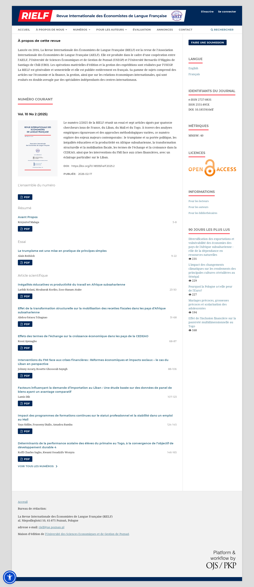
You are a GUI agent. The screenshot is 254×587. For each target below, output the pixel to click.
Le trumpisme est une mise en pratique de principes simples (62, 251)
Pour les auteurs (110, 29)
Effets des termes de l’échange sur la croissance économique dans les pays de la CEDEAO (83, 336)
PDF (26, 197)
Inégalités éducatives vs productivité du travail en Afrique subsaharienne (71, 284)
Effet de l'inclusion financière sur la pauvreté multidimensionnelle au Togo (212, 322)
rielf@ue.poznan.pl (51, 527)
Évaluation (142, 29)
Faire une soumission (207, 42)
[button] (9, 577)
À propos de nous (50, 29)
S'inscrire (207, 11)
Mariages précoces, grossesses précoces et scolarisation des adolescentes (209, 304)
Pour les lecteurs (199, 201)
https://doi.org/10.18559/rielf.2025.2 (92, 165)
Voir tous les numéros (36, 466)
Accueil (24, 29)
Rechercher (222, 29)
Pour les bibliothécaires (203, 213)
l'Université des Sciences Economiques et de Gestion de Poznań (87, 534)
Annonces (165, 29)
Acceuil (23, 502)
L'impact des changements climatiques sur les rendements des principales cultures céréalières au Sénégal (212, 270)
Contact (185, 29)
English (193, 68)
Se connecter (227, 11)
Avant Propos (28, 217)
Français (194, 74)
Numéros (80, 29)
